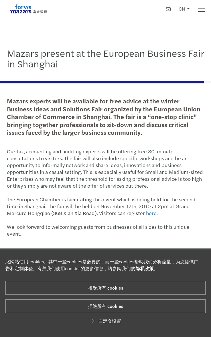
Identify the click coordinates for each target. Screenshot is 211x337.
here (150, 212)
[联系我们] (168, 9)
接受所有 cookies (105, 287)
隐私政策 (144, 268)
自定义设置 (105, 321)
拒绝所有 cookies (105, 306)
